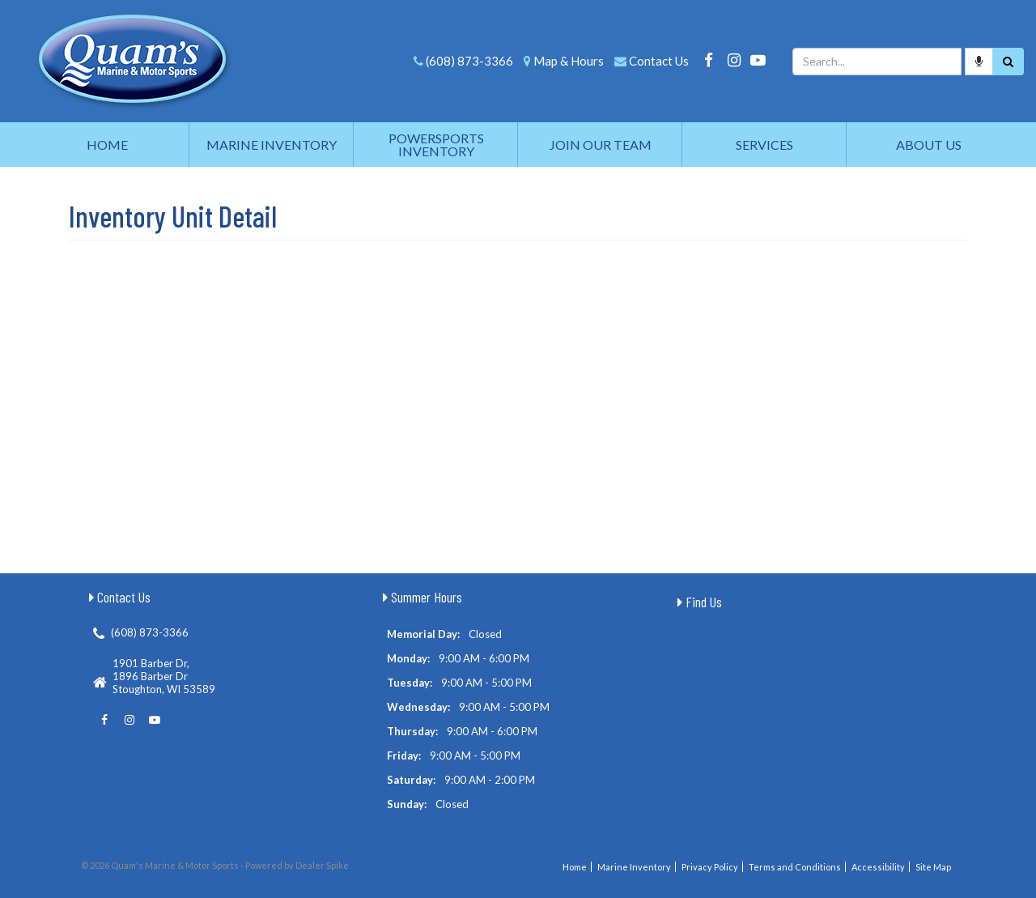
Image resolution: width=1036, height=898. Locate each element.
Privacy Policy (709, 867)
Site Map (933, 867)
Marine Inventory (271, 144)
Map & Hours (568, 60)
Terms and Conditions (795, 867)
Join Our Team (601, 144)
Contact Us (659, 60)
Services (764, 144)
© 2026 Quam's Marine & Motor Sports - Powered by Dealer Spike (215, 865)
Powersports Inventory (436, 144)
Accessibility (878, 867)
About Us (929, 144)
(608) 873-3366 (469, 60)
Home (107, 144)
